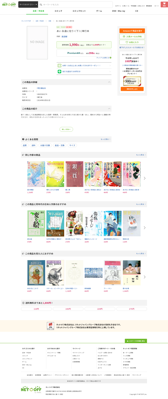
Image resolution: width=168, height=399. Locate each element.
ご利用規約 (107, 375)
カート (156, 6)
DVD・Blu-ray (118, 10)
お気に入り (141, 6)
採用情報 (38, 375)
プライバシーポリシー (62, 375)
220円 (100, 308)
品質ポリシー (47, 375)
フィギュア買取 (128, 359)
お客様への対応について (94, 375)
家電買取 (126, 365)
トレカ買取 (126, 356)
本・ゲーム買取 (128, 353)
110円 (36, 308)
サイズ (72, 145)
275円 (131, 308)
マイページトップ (78, 353)
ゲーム (99, 10)
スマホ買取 (126, 362)
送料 (33, 145)
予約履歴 (133, 6)
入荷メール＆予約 (134, 36)
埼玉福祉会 (41, 88)
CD (136, 10)
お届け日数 (45, 145)
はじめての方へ (103, 356)
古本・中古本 (38, 10)
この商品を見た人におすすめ (85, 253)
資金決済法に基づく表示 (122, 375)
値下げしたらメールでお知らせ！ (132, 47)
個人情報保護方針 (77, 375)
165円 (68, 308)
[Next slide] (144, 178)
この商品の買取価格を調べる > (132, 65)
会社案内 (30, 375)
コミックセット (79, 10)
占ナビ (100, 368)
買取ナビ (101, 359)
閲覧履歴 (149, 6)
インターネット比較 (104, 365)
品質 (25, 145)
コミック (58, 10)
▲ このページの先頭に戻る (136, 341)
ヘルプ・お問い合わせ (105, 353)
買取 (164, 6)
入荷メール (125, 6)
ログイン (118, 6)
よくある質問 (67, 139)
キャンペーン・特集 (53, 353)
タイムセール (51, 356)
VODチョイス (102, 362)
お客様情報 (76, 362)
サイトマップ (136, 375)
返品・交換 (59, 145)
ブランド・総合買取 (129, 368)
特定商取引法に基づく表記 (54, 394)
